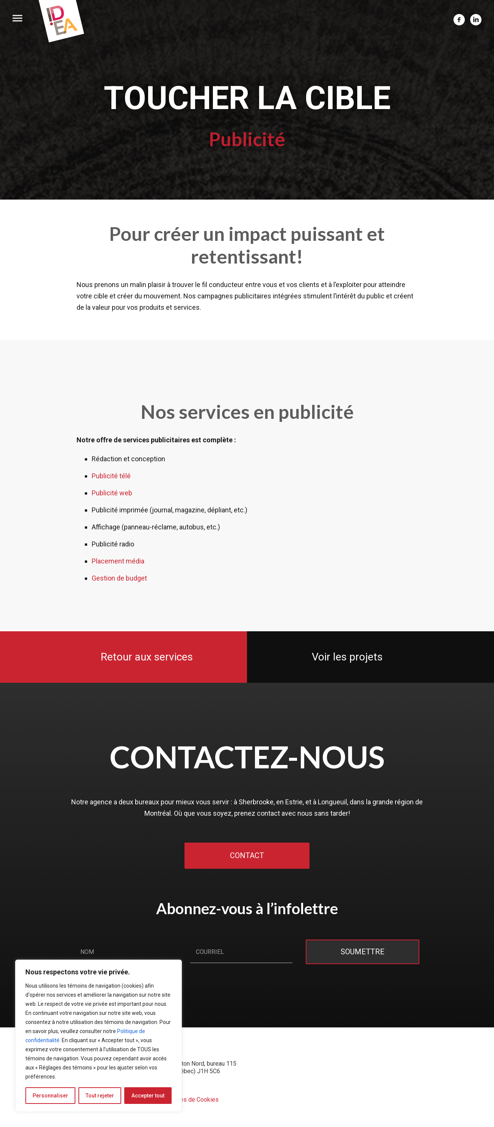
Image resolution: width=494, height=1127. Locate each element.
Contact (247, 856)
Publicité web (112, 493)
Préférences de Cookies (186, 1099)
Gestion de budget (119, 578)
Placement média (118, 561)
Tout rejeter (100, 1096)
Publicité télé (111, 476)
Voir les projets (346, 657)
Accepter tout (147, 1096)
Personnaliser (50, 1096)
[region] (98, 1036)
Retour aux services (148, 657)
